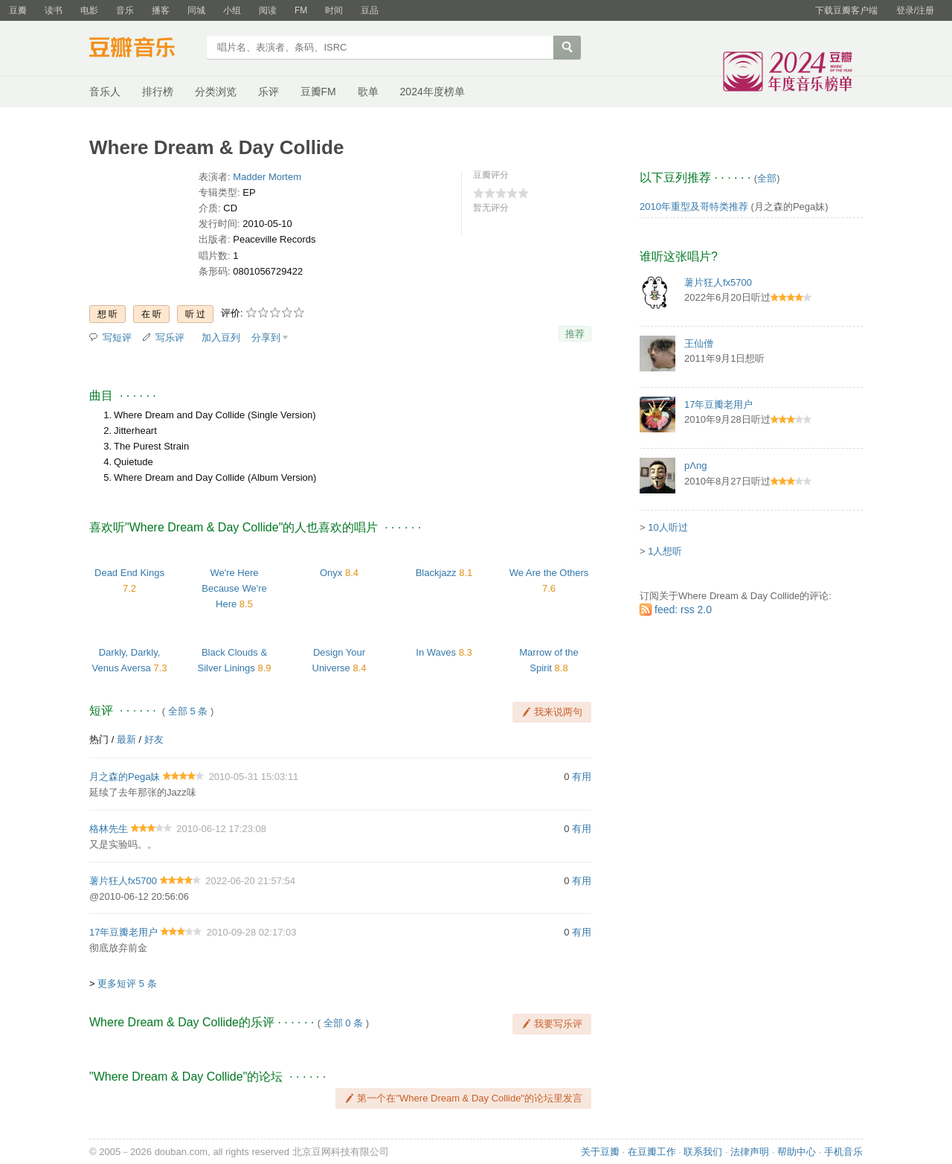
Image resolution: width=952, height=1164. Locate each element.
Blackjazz (436, 572)
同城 (196, 10)
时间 (334, 10)
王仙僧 (698, 343)
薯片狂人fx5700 (123, 880)
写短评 (117, 337)
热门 (99, 739)
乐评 (268, 91)
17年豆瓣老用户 (123, 932)
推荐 (575, 333)
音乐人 (104, 91)
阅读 (268, 10)
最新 (126, 739)
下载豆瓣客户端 (846, 10)
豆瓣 (18, 10)
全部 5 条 (188, 711)
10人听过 (667, 527)
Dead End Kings (129, 572)
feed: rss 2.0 (683, 609)
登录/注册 (915, 10)
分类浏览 (216, 91)
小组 (232, 10)
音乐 (125, 10)
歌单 (368, 91)
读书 (53, 10)
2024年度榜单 (432, 91)
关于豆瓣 (600, 1151)
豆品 (370, 10)
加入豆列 (221, 337)
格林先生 (108, 828)
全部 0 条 (343, 1023)
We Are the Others (549, 572)
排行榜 (157, 91)
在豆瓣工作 (652, 1151)
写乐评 (169, 337)
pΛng (695, 465)
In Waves (436, 652)
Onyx (331, 572)
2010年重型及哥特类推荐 (694, 206)
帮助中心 (796, 1151)
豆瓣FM (318, 91)
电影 (89, 10)
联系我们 (703, 1151)
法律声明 (749, 1151)
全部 (766, 178)
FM (301, 10)
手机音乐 (843, 1151)
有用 (581, 776)
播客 (161, 10)
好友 (154, 739)
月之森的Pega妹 (124, 776)
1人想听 (665, 551)
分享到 (265, 337)
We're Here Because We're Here (234, 588)
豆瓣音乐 (143, 49)
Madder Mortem (267, 176)
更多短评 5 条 (126, 983)
